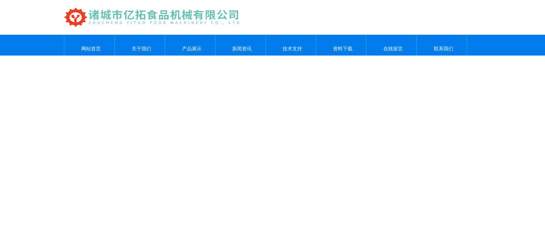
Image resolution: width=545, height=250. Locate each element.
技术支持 (290, 45)
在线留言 (391, 45)
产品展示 (190, 45)
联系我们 (442, 45)
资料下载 (341, 45)
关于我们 (139, 45)
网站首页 (89, 45)
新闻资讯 (240, 45)
